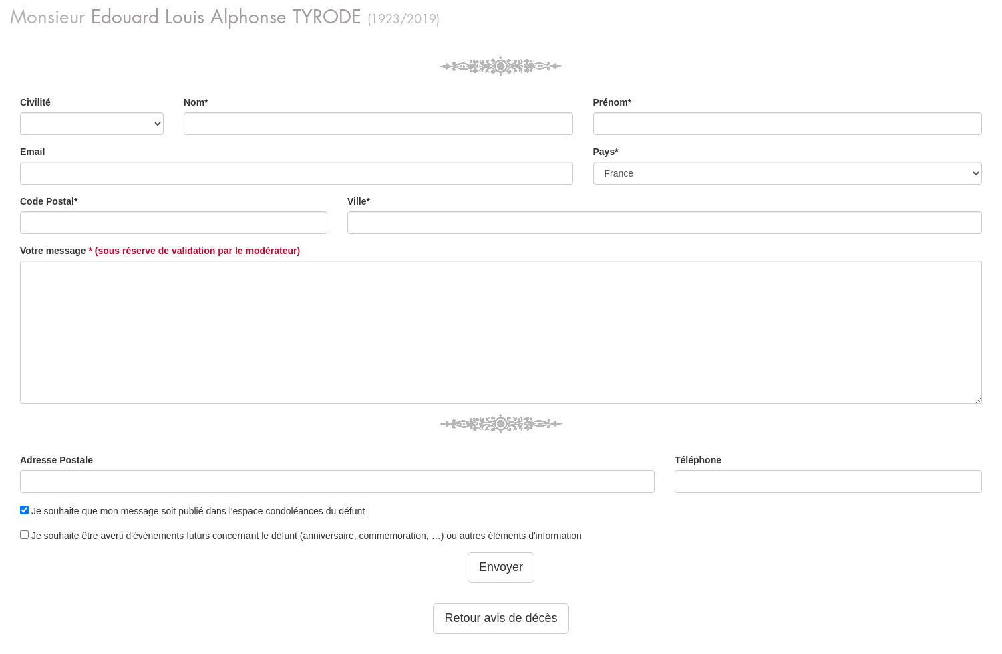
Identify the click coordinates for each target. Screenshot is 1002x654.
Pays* (606, 151)
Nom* (196, 102)
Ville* (358, 201)
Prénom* (612, 102)
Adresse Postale (56, 460)
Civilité (35, 102)
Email (32, 151)
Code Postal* (48, 201)
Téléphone (698, 460)
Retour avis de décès (500, 618)
